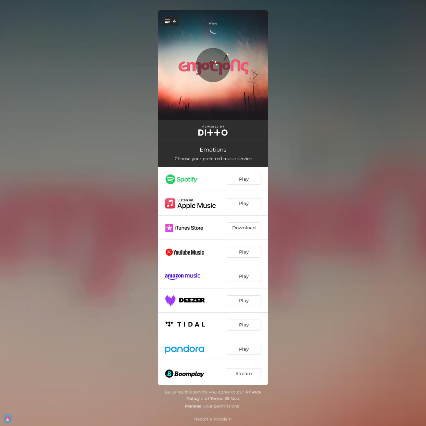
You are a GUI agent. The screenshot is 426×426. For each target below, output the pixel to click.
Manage (193, 406)
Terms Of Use (224, 398)
